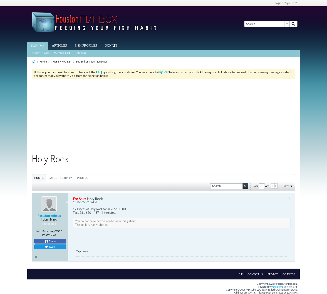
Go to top (288, 274)
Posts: (46, 235)
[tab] (39, 178)
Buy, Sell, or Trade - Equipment (92, 61)
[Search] (266, 24)
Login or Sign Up (286, 3)
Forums (37, 46)
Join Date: (42, 231)
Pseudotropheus (49, 216)
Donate (111, 45)
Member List (62, 53)
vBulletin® (277, 286)
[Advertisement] (163, 116)
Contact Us (255, 274)
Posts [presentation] (39, 178)
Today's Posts (40, 53)
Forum (43, 61)
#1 (288, 198)
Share (50, 241)
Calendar (80, 53)
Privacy (273, 274)
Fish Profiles (86, 45)
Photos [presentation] (82, 178)
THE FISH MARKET (61, 61)
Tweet (50, 246)
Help (240, 274)
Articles (59, 45)
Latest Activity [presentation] (60, 178)
